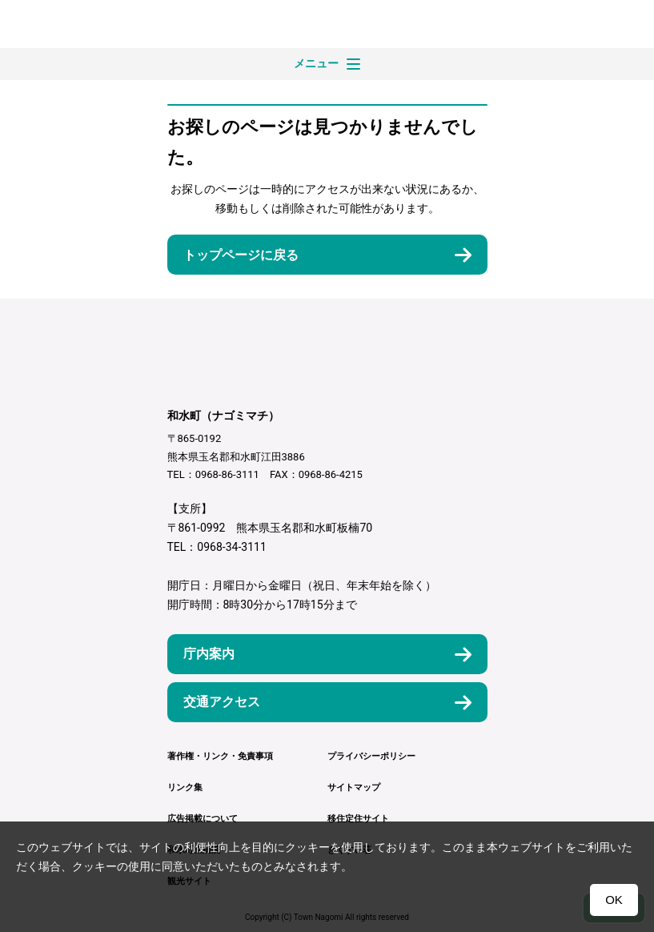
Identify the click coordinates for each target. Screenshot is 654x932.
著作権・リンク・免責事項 (220, 756)
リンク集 (185, 787)
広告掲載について (202, 818)
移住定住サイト (358, 818)
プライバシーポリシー (371, 756)
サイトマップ (353, 787)
